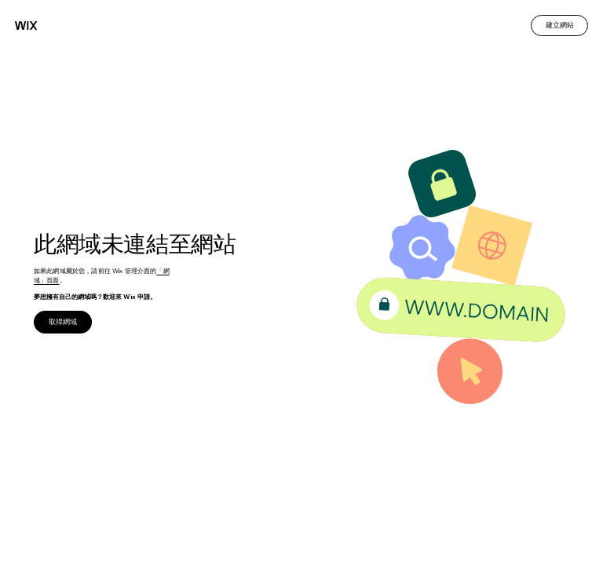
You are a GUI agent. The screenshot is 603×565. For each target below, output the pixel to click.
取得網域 (63, 321)
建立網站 (560, 24)
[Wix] (26, 25)
